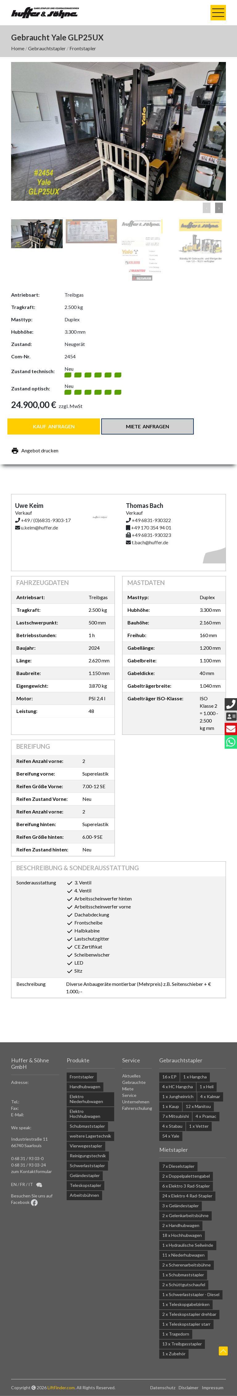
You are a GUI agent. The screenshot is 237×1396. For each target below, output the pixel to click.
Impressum (212, 1387)
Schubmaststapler (87, 1126)
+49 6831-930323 (151, 535)
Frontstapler (82, 48)
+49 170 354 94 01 (151, 527)
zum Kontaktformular (31, 1171)
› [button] (219, 208)
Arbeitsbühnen (84, 1195)
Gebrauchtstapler (47, 48)
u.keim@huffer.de (39, 527)
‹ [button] (206, 208)
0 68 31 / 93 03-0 (27, 1158)
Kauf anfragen (54, 426)
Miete (128, 1088)
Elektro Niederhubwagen (86, 1099)
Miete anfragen (147, 426)
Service (129, 1095)
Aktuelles (131, 1075)
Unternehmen (135, 1101)
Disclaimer (188, 1387)
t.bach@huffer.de (150, 542)
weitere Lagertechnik (90, 1136)
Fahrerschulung (137, 1108)
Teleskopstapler (85, 1185)
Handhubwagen (85, 1086)
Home (17, 48)
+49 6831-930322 (151, 520)
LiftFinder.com (61, 1387)
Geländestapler (85, 1175)
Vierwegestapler (86, 1145)
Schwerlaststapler (87, 1165)
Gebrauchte (134, 1082)
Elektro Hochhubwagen (85, 1114)
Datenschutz (162, 1387)
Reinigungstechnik (88, 1155)
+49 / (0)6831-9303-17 (46, 520)
